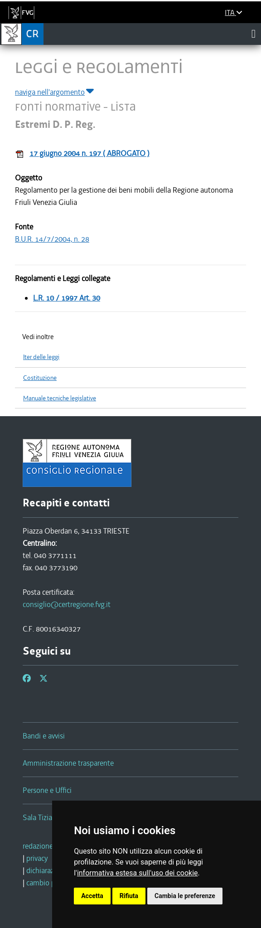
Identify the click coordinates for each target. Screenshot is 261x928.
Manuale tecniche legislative (59, 398)
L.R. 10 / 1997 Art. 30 (66, 298)
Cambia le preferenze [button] (185, 895)
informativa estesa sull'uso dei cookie (137, 873)
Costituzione (40, 378)
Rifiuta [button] (129, 895)
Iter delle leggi (41, 357)
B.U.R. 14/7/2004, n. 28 (52, 239)
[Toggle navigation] (253, 33)
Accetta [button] (92, 895)
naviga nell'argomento (55, 92)
